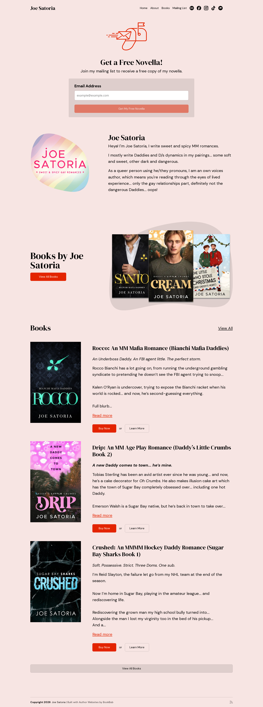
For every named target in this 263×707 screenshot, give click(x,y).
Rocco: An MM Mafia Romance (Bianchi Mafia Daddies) (160, 348)
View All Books (48, 277)
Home (143, 8)
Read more (102, 415)
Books (166, 8)
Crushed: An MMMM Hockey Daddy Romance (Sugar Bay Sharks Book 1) (158, 550)
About (154, 8)
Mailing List (180, 8)
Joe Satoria (42, 8)
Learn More (137, 428)
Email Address (87, 86)
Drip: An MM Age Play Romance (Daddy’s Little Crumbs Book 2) (161, 451)
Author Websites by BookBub (96, 702)
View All (225, 328)
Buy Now (104, 428)
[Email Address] (131, 95)
